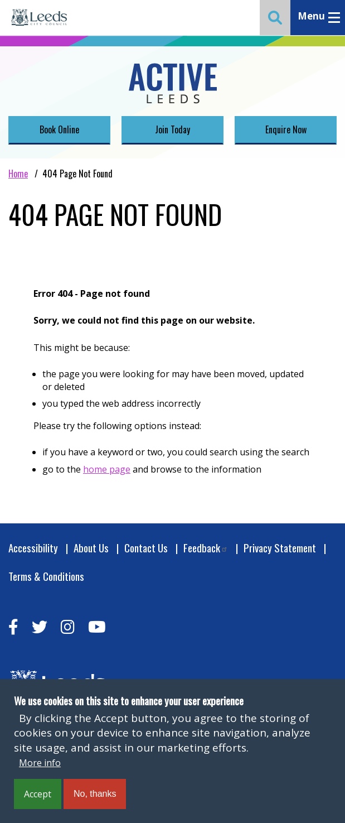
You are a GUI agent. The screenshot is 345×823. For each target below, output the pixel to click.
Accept (37, 794)
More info (40, 763)
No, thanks (95, 793)
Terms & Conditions (46, 576)
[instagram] (68, 626)
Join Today (172, 129)
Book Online (59, 129)
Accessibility (33, 547)
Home (18, 173)
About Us (91, 547)
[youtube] (97, 626)
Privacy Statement (280, 547)
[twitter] (39, 626)
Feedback (205, 547)
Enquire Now (286, 129)
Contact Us (146, 547)
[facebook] (13, 626)
